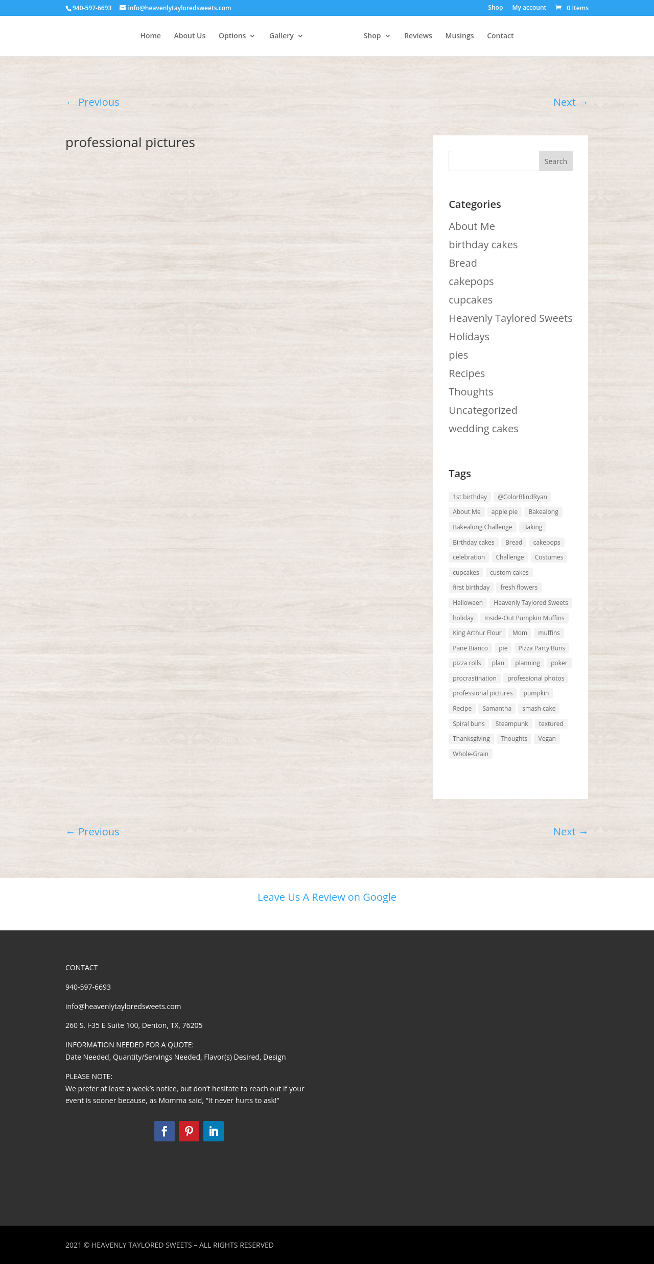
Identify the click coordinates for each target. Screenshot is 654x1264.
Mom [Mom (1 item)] (519, 632)
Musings (494, 36)
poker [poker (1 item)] (559, 663)
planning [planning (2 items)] (527, 663)
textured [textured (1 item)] (551, 723)
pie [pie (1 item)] (503, 648)
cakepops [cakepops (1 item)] (546, 542)
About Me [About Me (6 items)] (466, 511)
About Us (155, 36)
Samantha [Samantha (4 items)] (496, 708)
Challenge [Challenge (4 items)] (510, 557)
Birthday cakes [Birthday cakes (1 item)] (474, 542)
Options (197, 36)
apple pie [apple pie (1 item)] (505, 511)
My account (529, 8)
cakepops (471, 281)
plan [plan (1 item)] (498, 663)
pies (458, 355)
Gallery (247, 36)
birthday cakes (483, 244)
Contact (535, 36)
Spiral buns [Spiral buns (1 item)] (468, 723)
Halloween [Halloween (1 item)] (468, 602)
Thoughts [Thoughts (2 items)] (514, 738)
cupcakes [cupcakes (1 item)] (466, 572)
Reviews (453, 36)
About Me (472, 226)
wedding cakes (484, 428)
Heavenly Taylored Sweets (511, 318)
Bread (463, 263)
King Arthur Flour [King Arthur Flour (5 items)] (477, 632)
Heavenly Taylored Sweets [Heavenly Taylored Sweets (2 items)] (531, 602)
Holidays (469, 336)
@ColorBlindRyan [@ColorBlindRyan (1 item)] (522, 497)
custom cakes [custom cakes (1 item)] (509, 572)
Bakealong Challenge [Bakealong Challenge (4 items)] (482, 527)
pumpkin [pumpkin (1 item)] (536, 693)
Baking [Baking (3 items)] (533, 527)
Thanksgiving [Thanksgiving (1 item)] (471, 738)
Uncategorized (483, 410)
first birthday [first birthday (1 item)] (471, 587)
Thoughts (471, 392)
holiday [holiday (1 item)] (463, 618)
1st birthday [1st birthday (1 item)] (470, 497)
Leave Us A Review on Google (327, 897)
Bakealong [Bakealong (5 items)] (543, 511)
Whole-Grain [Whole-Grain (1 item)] (470, 754)
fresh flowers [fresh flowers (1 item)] (519, 587)
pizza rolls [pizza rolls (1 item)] (467, 663)
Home (115, 36)
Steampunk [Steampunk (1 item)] (512, 723)
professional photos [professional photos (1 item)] (535, 678)
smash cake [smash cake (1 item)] (538, 708)
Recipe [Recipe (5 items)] (462, 708)
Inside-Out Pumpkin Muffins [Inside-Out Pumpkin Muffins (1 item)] (524, 618)
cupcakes (471, 300)
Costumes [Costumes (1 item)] (549, 557)
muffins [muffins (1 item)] (549, 632)
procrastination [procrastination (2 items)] (475, 678)
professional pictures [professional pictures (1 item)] (482, 693)
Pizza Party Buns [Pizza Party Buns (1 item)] (542, 648)
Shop (495, 8)
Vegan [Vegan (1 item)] (546, 738)
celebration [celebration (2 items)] (469, 557)
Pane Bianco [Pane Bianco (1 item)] (470, 648)
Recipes (467, 373)
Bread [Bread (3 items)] (513, 542)
